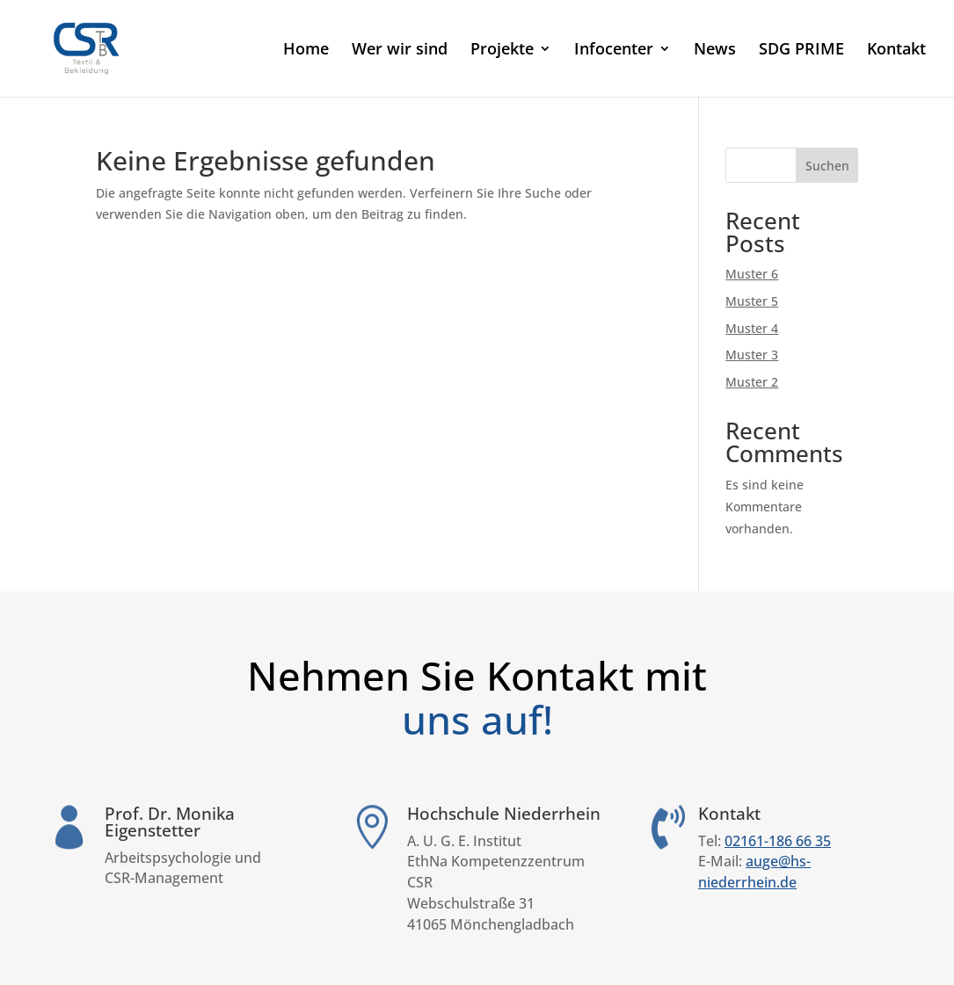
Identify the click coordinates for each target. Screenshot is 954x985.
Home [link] (306, 50)
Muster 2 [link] (751, 381)
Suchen (827, 165)
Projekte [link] (502, 50)
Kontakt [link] (896, 50)
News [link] (715, 50)
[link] (111, 47)
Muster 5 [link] (751, 301)
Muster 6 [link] (751, 273)
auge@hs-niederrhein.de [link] (754, 871)
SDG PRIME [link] (801, 50)
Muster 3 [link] (751, 354)
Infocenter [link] (613, 50)
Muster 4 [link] (751, 328)
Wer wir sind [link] (400, 50)
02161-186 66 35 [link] (778, 841)
